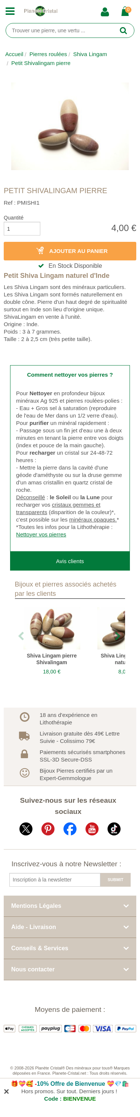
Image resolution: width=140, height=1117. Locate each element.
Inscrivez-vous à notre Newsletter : (66, 864)
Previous (21, 636)
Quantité (14, 218)
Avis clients (70, 561)
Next (118, 636)
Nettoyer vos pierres (41, 534)
